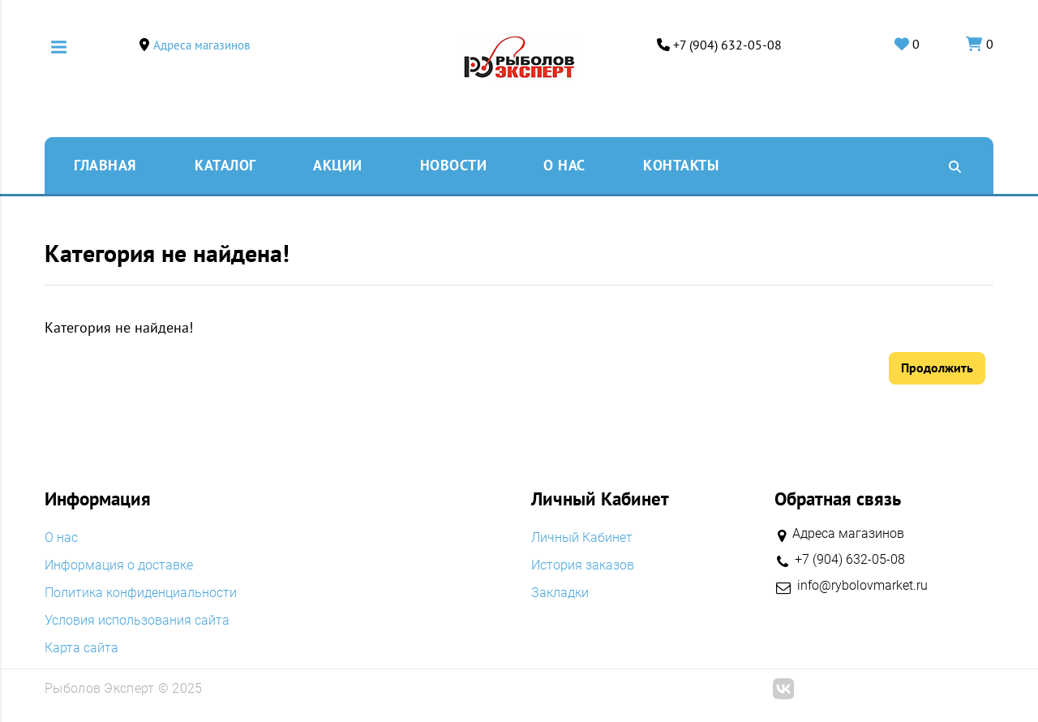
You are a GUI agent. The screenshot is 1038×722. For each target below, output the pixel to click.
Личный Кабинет (582, 538)
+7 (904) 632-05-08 (727, 45)
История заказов (582, 565)
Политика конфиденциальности (141, 593)
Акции (337, 165)
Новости (453, 165)
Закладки (560, 593)
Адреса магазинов (201, 45)
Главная (105, 165)
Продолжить (937, 367)
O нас (564, 165)
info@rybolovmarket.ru (862, 585)
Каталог (225, 165)
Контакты (680, 165)
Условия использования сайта (137, 620)
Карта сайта (81, 648)
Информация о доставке (119, 565)
